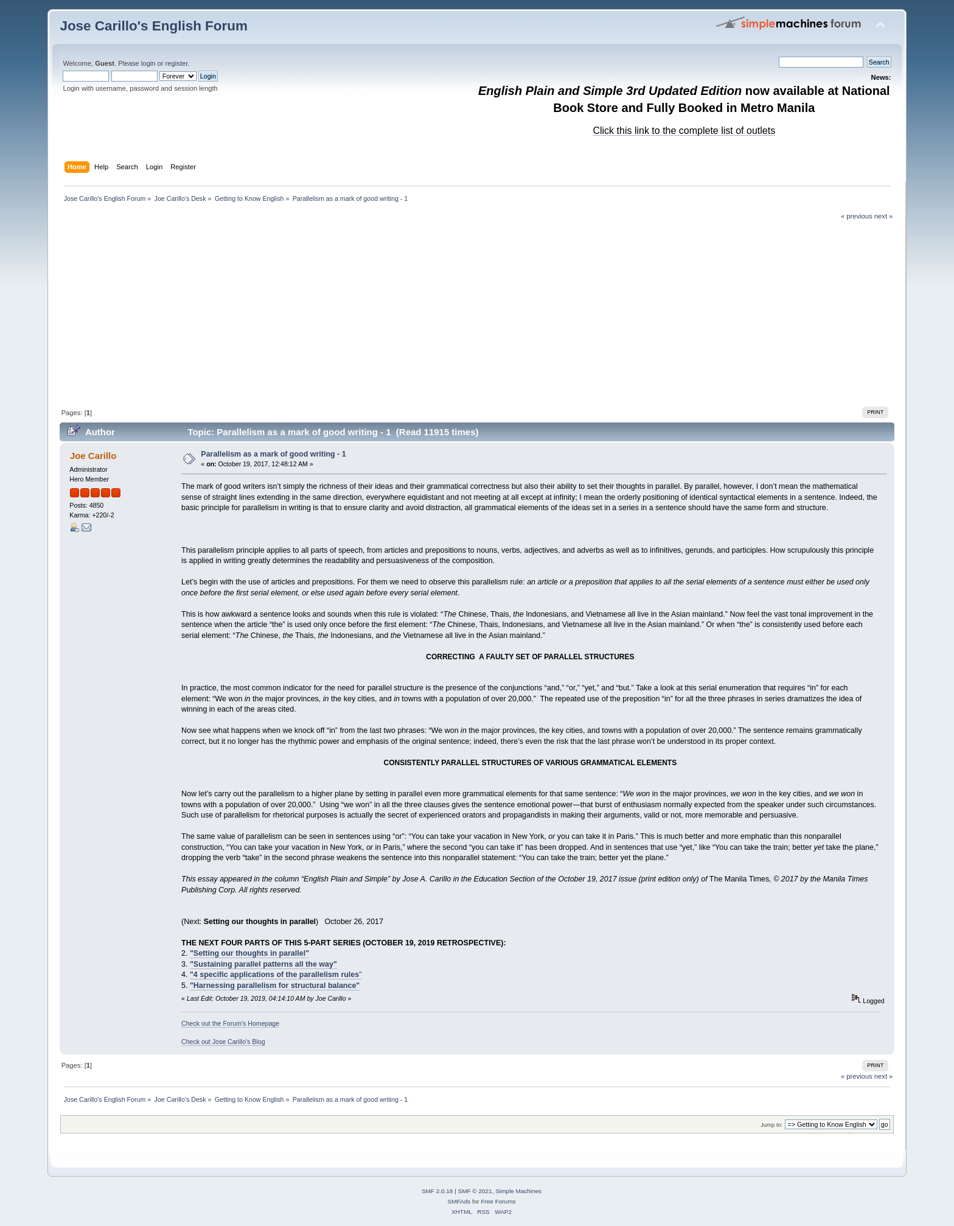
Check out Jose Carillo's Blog (223, 1041)
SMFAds (459, 1201)
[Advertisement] (477, 312)
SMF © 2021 (475, 1191)
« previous (856, 216)
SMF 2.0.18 (437, 1191)
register (176, 63)
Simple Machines (518, 1191)
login (148, 63)
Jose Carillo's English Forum (154, 25)
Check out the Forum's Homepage (230, 1023)
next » (883, 216)
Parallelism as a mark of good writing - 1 (273, 454)
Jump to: (772, 1124)
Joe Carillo (93, 455)
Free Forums (498, 1201)
